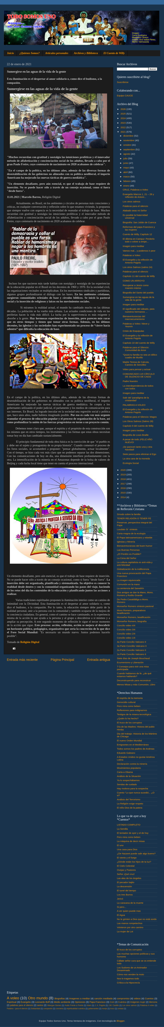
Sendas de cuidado (127, 784)
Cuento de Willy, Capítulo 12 (137, 234)
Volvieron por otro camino (130, 927)
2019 (123, 474)
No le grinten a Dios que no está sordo (137, 919)
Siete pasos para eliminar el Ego (139, 454)
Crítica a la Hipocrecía (128, 982)
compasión (47, 1009)
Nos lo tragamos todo (128, 978)
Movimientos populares (129, 768)
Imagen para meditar (133, 246)
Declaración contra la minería (132, 764)
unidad (120, 1009)
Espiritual (11, 1002)
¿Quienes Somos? (30, 53)
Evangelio (26, 1002)
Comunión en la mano (128, 584)
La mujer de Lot (125, 931)
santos (40, 1005)
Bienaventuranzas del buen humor (134, 545)
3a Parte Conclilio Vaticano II (132, 646)
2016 (123, 488)
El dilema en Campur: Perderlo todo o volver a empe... (138, 240)
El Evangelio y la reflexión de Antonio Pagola (137, 261)
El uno (120, 845)
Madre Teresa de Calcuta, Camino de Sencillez (136, 363)
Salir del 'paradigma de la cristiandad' (136, 399)
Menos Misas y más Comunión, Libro (136, 684)
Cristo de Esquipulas (133, 331)
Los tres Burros (125, 894)
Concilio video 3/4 (126, 629)
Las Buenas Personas (128, 550)
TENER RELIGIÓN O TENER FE (134, 518)
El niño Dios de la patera (129, 807)
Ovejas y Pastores (126, 870)
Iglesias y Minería (126, 541)
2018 (123, 479)
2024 (123, 118)
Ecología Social (131, 463)
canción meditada (103, 998)
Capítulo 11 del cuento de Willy (139, 276)
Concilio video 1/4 (126, 637)
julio (125, 158)
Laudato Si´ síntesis (127, 529)
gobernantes (93, 1009)
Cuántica (122, 1002)
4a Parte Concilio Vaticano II (131, 642)
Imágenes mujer (137, 1002)
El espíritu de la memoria (130, 698)
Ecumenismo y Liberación (130, 662)
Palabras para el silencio (135, 206)
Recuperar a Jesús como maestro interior (136, 286)
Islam (89, 1005)
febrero (127, 181)
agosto (127, 154)
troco (112, 1009)
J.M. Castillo (114, 1005)
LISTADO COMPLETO (128, 824)
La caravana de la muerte (130, 903)
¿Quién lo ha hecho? (127, 718)
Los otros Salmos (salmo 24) (137, 267)
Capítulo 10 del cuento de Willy (139, 343)
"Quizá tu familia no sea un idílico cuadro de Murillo (140, 356)
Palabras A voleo (147, 1005)
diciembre (128, 135)
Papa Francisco (97, 1002)
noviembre (129, 140)
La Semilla (122, 829)
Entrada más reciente (22, 660)
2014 (123, 497)
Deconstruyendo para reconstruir (134, 680)
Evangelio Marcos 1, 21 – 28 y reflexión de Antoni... (138, 195)
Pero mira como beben (128, 706)
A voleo (13, 998)
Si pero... (121, 907)
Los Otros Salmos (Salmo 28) (138, 421)
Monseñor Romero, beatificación (133, 617)
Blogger (121, 1021)
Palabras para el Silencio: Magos (140, 417)
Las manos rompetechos (129, 923)
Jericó (120, 898)
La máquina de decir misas (131, 841)
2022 (123, 127)
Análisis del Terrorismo (128, 799)
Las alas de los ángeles (129, 878)
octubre (127, 145)
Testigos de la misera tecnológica (134, 714)
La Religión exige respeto (130, 803)
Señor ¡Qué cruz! (126, 874)
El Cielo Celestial (126, 866)
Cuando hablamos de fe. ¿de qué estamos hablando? (134, 674)
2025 (123, 113)
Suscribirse (122, 82)
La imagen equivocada (128, 580)
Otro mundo (38, 998)
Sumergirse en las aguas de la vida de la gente (138, 298)
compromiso (123, 998)
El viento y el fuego (127, 857)
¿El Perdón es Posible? (129, 554)
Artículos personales (56, 53)
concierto (59, 1009)
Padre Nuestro (130, 381)
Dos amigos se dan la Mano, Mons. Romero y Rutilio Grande (135, 593)
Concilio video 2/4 (126, 633)
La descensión (124, 886)
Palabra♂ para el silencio (17, 1009)
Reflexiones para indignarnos (132, 710)
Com (112, 1002)
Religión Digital (29, 642)
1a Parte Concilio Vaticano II (131, 654)
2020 (123, 470)
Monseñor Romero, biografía (132, 621)
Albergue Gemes (54, 1005)
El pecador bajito (125, 882)
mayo (126, 167)
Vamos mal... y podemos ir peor (139, 250)
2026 (123, 109)
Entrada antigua (98, 660)
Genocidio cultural (126, 702)
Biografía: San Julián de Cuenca (139, 222)
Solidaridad (35, 1009)
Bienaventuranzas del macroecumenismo (134, 317)
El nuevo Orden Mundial (129, 740)
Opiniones (80, 1002)
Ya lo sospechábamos (128, 780)
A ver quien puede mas (129, 911)
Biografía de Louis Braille (136, 435)
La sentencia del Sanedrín (130, 588)
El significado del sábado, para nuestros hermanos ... (138, 310)
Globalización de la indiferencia (133, 569)
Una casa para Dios (127, 849)
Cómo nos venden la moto (130, 974)
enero (126, 185)
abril (125, 172)
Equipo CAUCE (125, 95)
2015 (123, 492)
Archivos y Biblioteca (86, 53)
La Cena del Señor (126, 558)
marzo (126, 176)
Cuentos (149, 998)
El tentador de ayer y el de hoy (133, 833)
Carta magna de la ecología (131, 533)
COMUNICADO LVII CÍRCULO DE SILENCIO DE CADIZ (139, 375)
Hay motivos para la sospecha (132, 788)
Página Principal (62, 660)
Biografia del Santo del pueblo (138, 292)
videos (137, 998)
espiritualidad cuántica (76, 1009)
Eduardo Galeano (126, 753)
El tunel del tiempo (126, 890)
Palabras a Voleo (131, 255)
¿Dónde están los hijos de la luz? (134, 861)
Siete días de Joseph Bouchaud (133, 658)
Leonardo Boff (42, 1002)
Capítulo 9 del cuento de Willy (138, 426)
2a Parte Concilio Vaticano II (131, 650)
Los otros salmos (131, 201)
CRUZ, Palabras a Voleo (135, 189)
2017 (123, 483)
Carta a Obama (125, 772)
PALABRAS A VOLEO (134, 405)
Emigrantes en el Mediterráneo (133, 744)
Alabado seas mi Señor (135, 210)
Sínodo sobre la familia (129, 514)
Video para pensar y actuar (136, 369)
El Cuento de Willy (114, 53)
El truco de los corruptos (129, 722)
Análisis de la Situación (129, 776)
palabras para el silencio (21, 1005)
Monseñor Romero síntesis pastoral (135, 606)
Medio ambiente (62, 1002)
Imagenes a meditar (79, 998)
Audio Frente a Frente (74, 1005)
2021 (123, 131)
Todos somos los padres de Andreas (135, 748)
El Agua (121, 915)
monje (104, 1009)
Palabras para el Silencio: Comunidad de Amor (136, 348)
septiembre (129, 149)
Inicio (10, 53)
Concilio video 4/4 (126, 625)
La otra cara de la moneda (136, 458)
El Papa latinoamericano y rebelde (134, 537)
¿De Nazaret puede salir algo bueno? (136, 853)
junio (126, 163)
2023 (123, 123)
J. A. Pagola (100, 1005)
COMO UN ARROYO (134, 280)
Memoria (153, 1002)
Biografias (60, 998)
